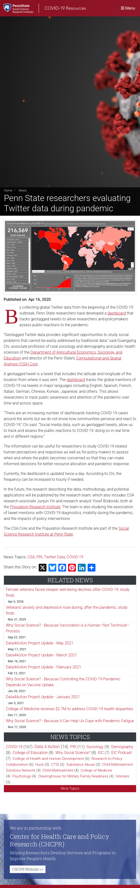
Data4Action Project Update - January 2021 (43, 697)
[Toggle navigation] (128, 8)
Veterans (122, 776)
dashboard (116, 313)
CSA (31, 557)
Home (8, 190)
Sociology (95, 746)
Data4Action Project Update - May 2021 (39, 643)
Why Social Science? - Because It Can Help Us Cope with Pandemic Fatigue (70, 721)
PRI (39, 557)
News (22, 190)
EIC (101, 752)
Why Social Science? (72, 752)
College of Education (30, 752)
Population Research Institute (35, 507)
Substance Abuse (80, 764)
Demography (122, 746)
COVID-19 (75, 557)
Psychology (21, 776)
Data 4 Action (47, 746)
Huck (39, 764)
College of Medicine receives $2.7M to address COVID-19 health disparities (69, 709)
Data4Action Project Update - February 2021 (43, 667)
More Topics (70, 788)
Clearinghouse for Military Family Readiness (73, 776)
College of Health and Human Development (48, 758)
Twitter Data (54, 557)
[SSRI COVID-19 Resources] (43, 8)
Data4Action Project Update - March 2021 (41, 655)
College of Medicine (96, 770)
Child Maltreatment (58, 770)
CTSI (55, 764)
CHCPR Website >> (27, 869)
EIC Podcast (121, 752)
